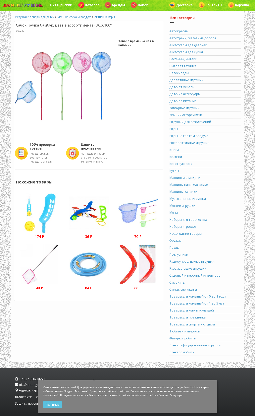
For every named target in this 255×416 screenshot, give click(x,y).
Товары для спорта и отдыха (192, 324)
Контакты (210, 5)
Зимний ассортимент (186, 115)
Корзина (238, 5)
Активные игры (104, 17)
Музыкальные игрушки (187, 198)
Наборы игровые (182, 226)
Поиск (139, 5)
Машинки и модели (184, 177)
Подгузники (178, 254)
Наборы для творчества (188, 219)
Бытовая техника (182, 66)
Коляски (175, 157)
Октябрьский (61, 5)
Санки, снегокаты (183, 289)
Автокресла (178, 31)
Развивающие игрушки (187, 268)
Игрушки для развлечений (190, 122)
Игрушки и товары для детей (34, 17)
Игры (173, 129)
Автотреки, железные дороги (192, 38)
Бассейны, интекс (182, 59)
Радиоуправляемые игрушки (192, 261)
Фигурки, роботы (182, 338)
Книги (174, 150)
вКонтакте (24, 397)
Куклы (174, 171)
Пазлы (174, 247)
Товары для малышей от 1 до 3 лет (196, 303)
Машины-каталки (183, 191)
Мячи (173, 212)
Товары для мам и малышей (191, 310)
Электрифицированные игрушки (195, 345)
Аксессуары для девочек (188, 45)
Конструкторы (180, 164)
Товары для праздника (187, 317)
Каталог (88, 5)
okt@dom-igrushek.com (35, 384)
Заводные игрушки (184, 108)
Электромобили (181, 352)
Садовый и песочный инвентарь (195, 275)
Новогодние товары (185, 233)
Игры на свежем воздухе (74, 17)
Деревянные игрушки (186, 80)
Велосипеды (179, 73)
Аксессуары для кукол (186, 52)
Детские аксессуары (184, 94)
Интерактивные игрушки (189, 143)
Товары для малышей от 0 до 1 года (197, 296)
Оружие (175, 240)
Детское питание (182, 101)
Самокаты (177, 282)
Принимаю (52, 404)
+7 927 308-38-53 (30, 379)
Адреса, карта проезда (35, 390)
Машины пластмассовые (188, 184)
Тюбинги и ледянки (184, 331)
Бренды (115, 5)
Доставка (181, 5)
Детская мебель (181, 87)
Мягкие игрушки (182, 205)
